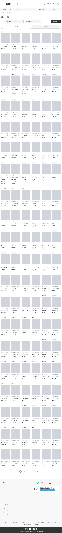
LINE (38, 483)
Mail (53, 483)
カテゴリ (19, 9)
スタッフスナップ (43, 9)
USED (45, 26)
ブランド (55, 9)
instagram (42, 483)
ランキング (31, 9)
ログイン (49, 3)
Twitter (46, 483)
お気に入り (54, 4)
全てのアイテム (7, 9)
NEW (16, 26)
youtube (49, 483)
